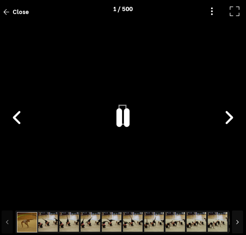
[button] (17, 201)
